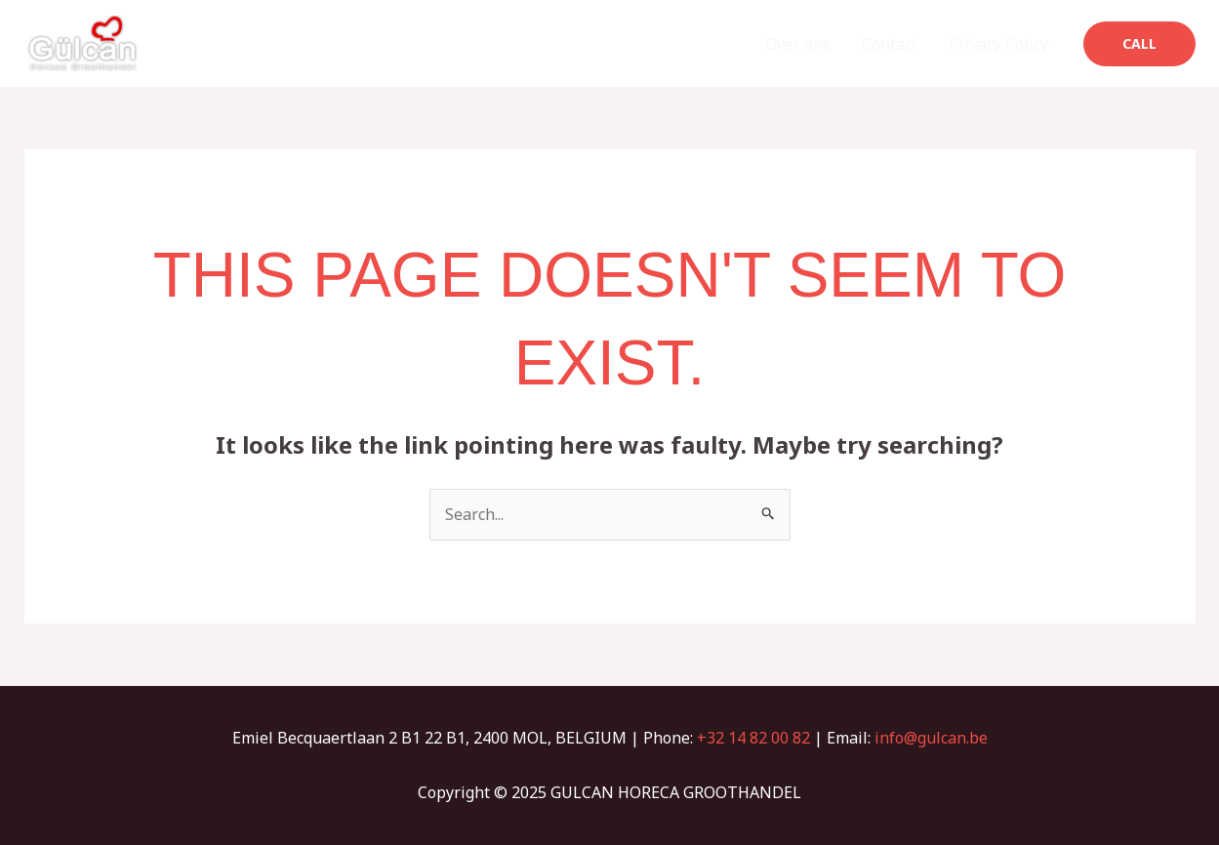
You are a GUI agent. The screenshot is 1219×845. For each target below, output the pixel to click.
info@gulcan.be (931, 737)
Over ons (798, 44)
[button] (1139, 43)
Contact (889, 44)
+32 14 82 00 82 (753, 737)
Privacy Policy (998, 44)
